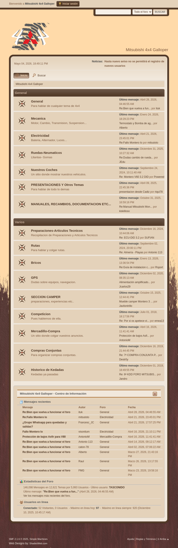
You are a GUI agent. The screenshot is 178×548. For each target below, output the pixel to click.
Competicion (41, 314)
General (37, 101)
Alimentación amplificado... (134, 282)
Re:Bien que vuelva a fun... (135, 108)
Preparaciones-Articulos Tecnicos (57, 230)
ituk (158, 108)
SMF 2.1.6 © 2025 (18, 539)
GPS (34, 277)
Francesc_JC (86, 422)
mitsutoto (153, 142)
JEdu (122, 162)
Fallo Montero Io (33, 431)
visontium (84, 431)
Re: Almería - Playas (131, 252)
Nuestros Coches (44, 170)
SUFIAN (149, 237)
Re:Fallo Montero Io (130, 142)
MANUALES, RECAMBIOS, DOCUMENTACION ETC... (71, 204)
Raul (81, 461)
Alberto (123, 127)
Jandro (123, 378)
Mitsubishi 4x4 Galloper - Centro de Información (53, 393)
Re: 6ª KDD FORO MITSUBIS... (137, 374)
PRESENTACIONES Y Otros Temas (57, 185)
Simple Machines (39, 539)
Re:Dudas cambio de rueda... (136, 157)
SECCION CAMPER (45, 297)
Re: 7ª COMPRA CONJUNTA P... (138, 355)
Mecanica (38, 118)
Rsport (159, 267)
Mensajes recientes (35, 401)
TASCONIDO (117, 487)
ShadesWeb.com (38, 543)
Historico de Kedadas (47, 370)
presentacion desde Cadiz (134, 191)
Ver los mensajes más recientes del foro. (47, 495)
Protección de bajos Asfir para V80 (44, 436)
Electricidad (40, 135)
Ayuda (130, 539)
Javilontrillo (125, 305)
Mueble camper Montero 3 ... (136, 301)
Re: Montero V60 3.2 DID (134, 176)
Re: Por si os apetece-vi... (134, 320)
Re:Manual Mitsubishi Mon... (135, 206)
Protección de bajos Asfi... (134, 335)
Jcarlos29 (124, 286)
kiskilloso (124, 211)
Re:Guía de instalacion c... (134, 267)
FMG (81, 470)
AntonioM (124, 340)
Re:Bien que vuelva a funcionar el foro (46, 412)
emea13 (159, 320)
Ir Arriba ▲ (163, 539)
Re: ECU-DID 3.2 (129, 237)
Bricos (36, 262)
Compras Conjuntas (46, 350)
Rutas (35, 245)
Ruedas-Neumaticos (46, 153)
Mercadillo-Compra (45, 331)
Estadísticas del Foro (36, 481)
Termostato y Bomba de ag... (136, 123)
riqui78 (159, 191)
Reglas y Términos (146, 539)
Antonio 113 (155, 252)
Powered (159, 176)
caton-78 (83, 447)
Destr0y (123, 359)
